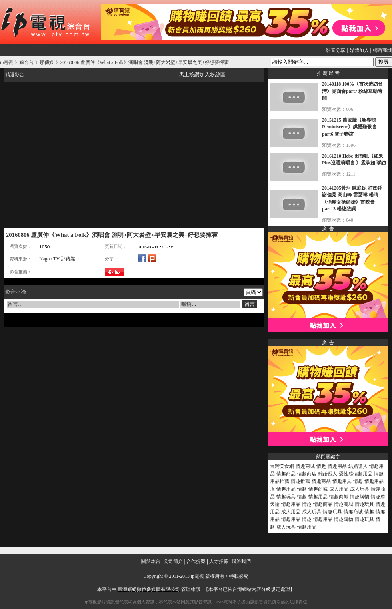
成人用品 (338, 489)
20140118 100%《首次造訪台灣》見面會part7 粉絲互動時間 (352, 91)
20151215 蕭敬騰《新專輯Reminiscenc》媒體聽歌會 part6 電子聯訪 (349, 127)
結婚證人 (358, 466)
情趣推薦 (300, 481)
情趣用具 (342, 481)
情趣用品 (337, 466)
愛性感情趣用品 (355, 474)
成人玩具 (359, 489)
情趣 (321, 466)
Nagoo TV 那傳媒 (57, 259)
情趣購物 (359, 496)
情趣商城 (305, 466)
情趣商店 (306, 474)
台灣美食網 (282, 466)
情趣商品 (286, 474)
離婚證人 (327, 474)
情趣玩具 (286, 496)
